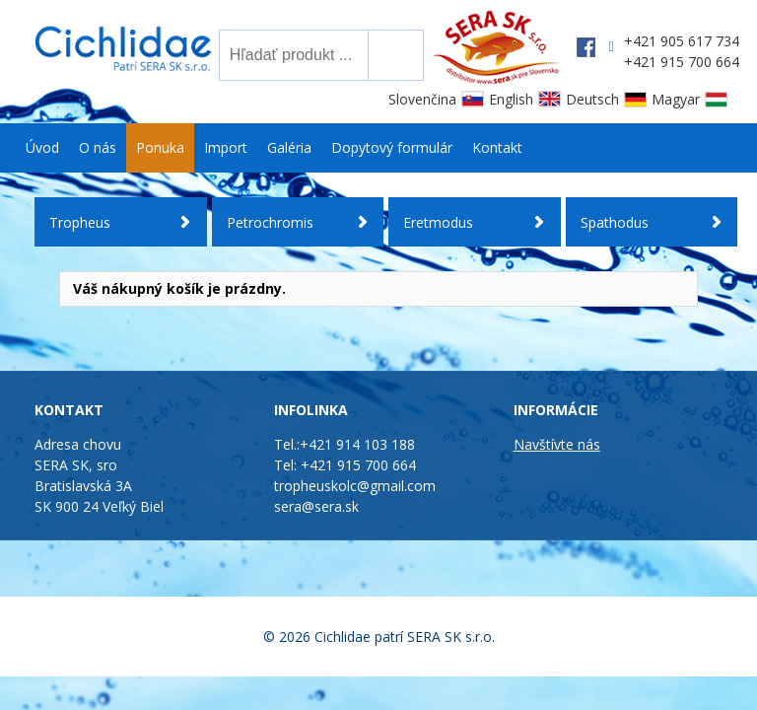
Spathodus (615, 222)
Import (225, 147)
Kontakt (497, 147)
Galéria (289, 147)
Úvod (42, 147)
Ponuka (160, 147)
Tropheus (79, 222)
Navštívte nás (557, 444)
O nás (97, 147)
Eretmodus (438, 222)
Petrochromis (270, 222)
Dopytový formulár (391, 147)
